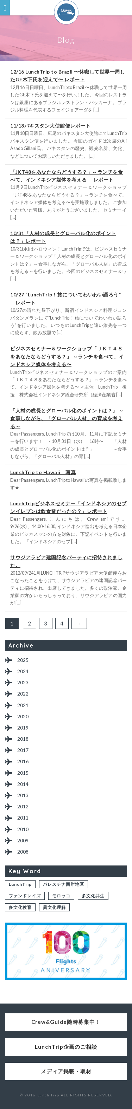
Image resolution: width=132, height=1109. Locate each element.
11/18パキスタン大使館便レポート (50, 126)
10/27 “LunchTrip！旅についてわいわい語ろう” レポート (65, 298)
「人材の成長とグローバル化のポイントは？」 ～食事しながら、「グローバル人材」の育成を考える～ (67, 418)
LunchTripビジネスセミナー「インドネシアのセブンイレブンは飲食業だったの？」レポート (68, 507)
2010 (23, 829)
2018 (23, 739)
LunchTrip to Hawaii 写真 (43, 472)
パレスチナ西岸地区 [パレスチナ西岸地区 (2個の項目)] (63, 884)
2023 (23, 682)
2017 (23, 750)
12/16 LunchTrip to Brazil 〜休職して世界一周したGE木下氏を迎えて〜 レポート (67, 75)
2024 (23, 671)
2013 (23, 795)
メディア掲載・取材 (66, 1071)
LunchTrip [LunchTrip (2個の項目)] (20, 884)
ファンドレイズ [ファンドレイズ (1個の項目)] (25, 895)
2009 (23, 840)
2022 (23, 694)
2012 (23, 806)
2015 (23, 773)
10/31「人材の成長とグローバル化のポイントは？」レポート (63, 237)
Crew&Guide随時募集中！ (66, 1022)
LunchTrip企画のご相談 (66, 1046)
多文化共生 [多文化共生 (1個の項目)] (93, 895)
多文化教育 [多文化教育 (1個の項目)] (20, 907)
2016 (23, 761)
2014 (23, 784)
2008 (23, 852)
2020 (23, 716)
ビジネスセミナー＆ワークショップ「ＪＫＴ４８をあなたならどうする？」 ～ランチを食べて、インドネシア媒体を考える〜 (67, 356)
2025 (23, 660)
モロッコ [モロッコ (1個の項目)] (61, 895)
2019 (23, 728)
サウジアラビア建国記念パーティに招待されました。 (66, 561)
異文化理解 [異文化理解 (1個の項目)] (54, 907)
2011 (23, 818)
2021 (23, 705)
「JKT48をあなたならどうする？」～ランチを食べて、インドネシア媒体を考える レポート (66, 176)
